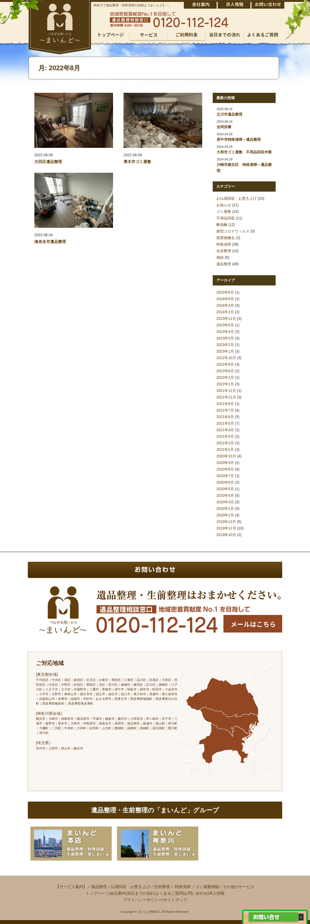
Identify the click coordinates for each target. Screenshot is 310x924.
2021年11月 (226, 397)
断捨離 (221, 225)
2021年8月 (225, 404)
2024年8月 (225, 299)
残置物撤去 (225, 238)
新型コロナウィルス (232, 231)
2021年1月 (225, 449)
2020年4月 (225, 495)
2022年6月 (225, 371)
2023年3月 (225, 338)
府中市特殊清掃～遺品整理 (239, 139)
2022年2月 (225, 377)
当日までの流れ (140, 893)
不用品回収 (225, 218)
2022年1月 (225, 384)
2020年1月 (225, 515)
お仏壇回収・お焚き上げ (236, 198)
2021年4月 (225, 430)
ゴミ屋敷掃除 (207, 886)
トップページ (97, 893)
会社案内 (118, 893)
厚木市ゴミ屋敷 (137, 161)
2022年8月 (225, 364)
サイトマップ (175, 900)
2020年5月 (225, 489)
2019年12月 (226, 522)
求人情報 (217, 893)
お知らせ (223, 205)
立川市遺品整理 (229, 114)
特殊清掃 (223, 244)
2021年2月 (225, 443)
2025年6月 (225, 292)
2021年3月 (225, 436)
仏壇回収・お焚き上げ (130, 886)
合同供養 (224, 127)
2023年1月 (225, 351)
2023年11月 (226, 318)
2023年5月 (225, 325)
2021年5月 (225, 423)
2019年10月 (226, 535)
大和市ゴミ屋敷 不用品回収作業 (244, 152)
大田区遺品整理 (48, 161)
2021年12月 (226, 390)
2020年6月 (225, 482)
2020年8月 (225, 469)
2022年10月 (226, 358)
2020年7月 (225, 476)
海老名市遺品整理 (50, 241)
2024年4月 (225, 305)
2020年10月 (226, 456)
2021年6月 (225, 417)
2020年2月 (225, 508)
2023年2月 (225, 345)
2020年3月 (225, 502)
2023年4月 (225, 331)
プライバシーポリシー (142, 900)
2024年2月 (225, 312)
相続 (220, 257)
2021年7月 (225, 410)
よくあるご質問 (169, 893)
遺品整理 (223, 264)
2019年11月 (226, 528)
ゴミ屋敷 (223, 211)
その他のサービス (238, 886)
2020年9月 (225, 463)
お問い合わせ (196, 893)
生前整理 (223, 251)
